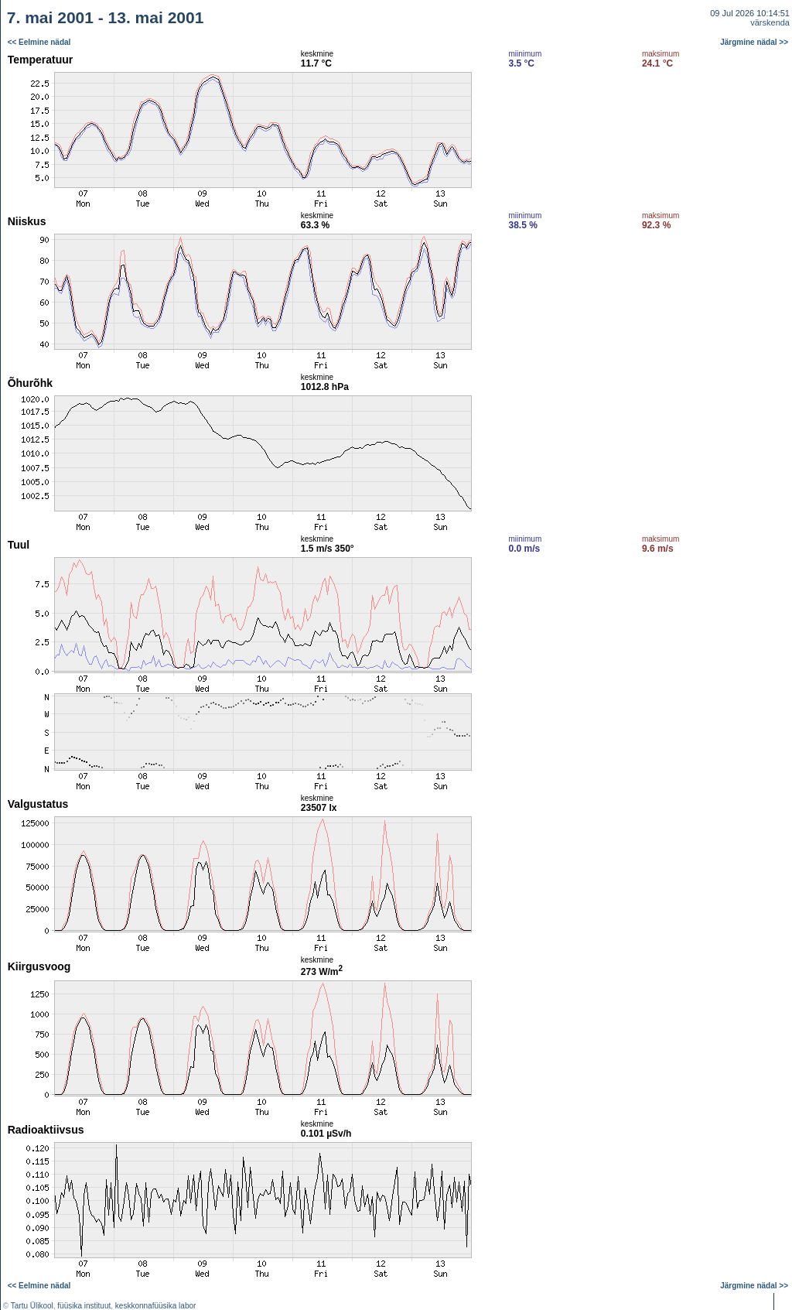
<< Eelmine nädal (39, 42)
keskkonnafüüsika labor (155, 1305)
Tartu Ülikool (32, 1305)
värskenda (770, 22)
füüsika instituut (84, 1305)
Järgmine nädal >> (754, 42)
